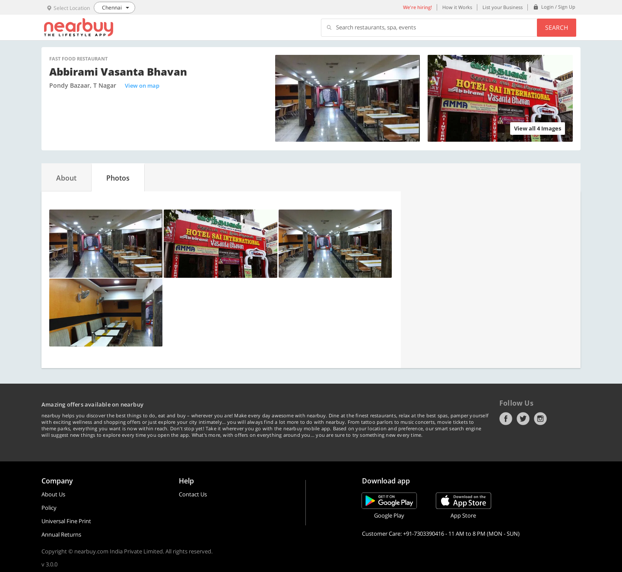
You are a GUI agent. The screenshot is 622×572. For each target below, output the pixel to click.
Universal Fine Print (66, 521)
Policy (49, 508)
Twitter (523, 418)
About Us (53, 494)
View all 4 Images (537, 128)
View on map (142, 85)
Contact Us (193, 494)
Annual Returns (61, 534)
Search (556, 27)
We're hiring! (417, 7)
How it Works (457, 7)
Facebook (505, 418)
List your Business (502, 7)
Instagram (540, 418)
